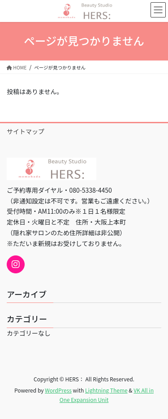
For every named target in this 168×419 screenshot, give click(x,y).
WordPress (58, 390)
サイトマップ (25, 131)
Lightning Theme (106, 390)
